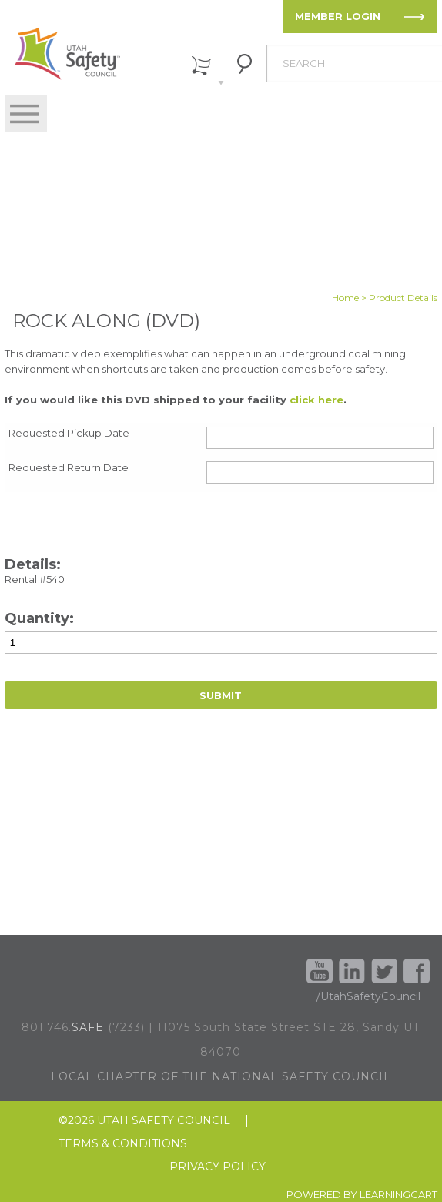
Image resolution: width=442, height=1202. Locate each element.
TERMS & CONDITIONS (123, 1144)
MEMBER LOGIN (337, 16)
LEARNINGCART (398, 1194)
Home (345, 297)
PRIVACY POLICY (217, 1167)
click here (316, 399)
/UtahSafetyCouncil (368, 996)
